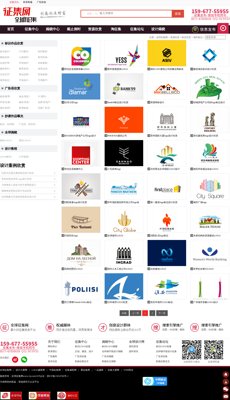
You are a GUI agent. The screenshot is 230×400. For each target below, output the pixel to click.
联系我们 (52, 351)
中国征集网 (55, 370)
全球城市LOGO (115, 235)
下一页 (162, 313)
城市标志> (5, 80)
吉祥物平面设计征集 (166, 351)
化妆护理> (5, 63)
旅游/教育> (5, 96)
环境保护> (24, 63)
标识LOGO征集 (82, 346)
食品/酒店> (24, 96)
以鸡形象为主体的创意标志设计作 (19, 196)
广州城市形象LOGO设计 (205, 302)
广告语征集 (80, 356)
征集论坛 (14, 2)
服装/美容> (24, 102)
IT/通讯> (42, 96)
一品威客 (99, 370)
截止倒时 (74, 29)
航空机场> (43, 57)
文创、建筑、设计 (84, 351)
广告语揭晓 (107, 356)
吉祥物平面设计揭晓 (112, 351)
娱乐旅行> (5, 51)
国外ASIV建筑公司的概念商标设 (166, 69)
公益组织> (24, 57)
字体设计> (24, 80)
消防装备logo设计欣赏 (76, 202)
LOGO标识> (6, 156)
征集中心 (32, 29)
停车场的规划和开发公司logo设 (123, 202)
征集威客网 (70, 370)
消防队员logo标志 (159, 235)
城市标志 (198, 37)
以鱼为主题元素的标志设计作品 (18, 173)
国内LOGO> (6, 140)
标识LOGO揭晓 (109, 346)
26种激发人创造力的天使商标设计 (19, 185)
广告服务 (52, 356)
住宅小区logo (71, 102)
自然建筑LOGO (158, 269)
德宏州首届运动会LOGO (205, 169)
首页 (10, 29)
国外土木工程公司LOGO (120, 269)
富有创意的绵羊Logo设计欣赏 (17, 179)
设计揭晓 (158, 29)
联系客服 (27, 2)
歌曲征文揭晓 (109, 361)
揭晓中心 (53, 29)
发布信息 (52, 361)
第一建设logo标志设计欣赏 (163, 202)
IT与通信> (24, 51)
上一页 (135, 313)
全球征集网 (162, 37)
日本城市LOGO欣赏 (118, 302)
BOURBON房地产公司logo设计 (80, 135)
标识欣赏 (186, 37)
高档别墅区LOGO (73, 269)
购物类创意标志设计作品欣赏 (16, 190)
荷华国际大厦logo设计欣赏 (163, 135)
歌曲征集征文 (82, 361)
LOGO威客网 (38, 370)
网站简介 (52, 346)
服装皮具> (5, 57)
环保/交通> (5, 102)
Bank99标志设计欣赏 (118, 102)
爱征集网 (85, 370)
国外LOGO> (25, 140)
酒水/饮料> (5, 108)
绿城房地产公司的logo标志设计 (209, 102)
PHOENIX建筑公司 (117, 135)
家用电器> (24, 108)
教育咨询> (24, 68)
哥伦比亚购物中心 (74, 169)
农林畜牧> (43, 63)
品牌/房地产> (44, 102)
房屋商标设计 (157, 102)
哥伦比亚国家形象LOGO (77, 69)
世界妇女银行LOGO (203, 269)
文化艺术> (5, 74)
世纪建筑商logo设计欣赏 (205, 135)
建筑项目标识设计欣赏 (204, 69)
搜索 (178, 13)
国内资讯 (133, 346)
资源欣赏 (95, 29)
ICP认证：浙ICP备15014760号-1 (52, 376)
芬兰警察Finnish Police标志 (78, 302)
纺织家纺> (43, 51)
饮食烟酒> (43, 74)
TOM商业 (128, 370)
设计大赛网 (21, 370)
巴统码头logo (71, 235)
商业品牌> (24, 74)
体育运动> (43, 68)
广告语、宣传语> (27, 124)
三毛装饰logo (114, 169)
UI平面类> (24, 156)
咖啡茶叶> (5, 68)
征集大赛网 (113, 370)
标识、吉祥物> (7, 124)
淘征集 (116, 29)
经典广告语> (44, 108)
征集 (89, 13)
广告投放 (41, 2)
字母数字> (43, 80)
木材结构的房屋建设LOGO (206, 235)
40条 (124, 313)
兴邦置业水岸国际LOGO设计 (165, 169)
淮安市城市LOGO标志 (161, 302)
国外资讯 (133, 351)
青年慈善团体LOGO (118, 69)
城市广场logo (200, 202)
